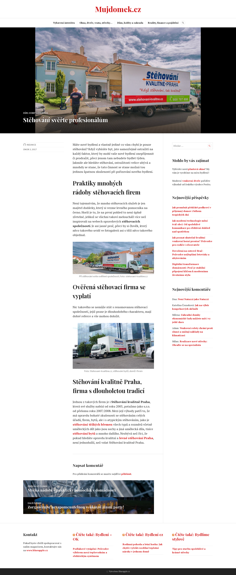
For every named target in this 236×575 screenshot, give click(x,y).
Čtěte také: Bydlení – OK (92, 536)
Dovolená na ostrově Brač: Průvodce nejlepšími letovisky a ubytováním (190, 254)
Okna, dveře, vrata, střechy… (95, 22)
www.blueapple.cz (37, 550)
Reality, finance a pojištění (163, 22)
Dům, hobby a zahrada (130, 22)
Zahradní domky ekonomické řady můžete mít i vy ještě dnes (191, 318)
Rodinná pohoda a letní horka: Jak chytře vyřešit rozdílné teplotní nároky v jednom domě (142, 548)
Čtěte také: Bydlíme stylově (190, 536)
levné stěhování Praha (136, 438)
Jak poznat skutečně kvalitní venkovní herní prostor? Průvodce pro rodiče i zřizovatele (192, 241)
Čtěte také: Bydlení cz (144, 534)
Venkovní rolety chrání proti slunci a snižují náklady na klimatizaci (192, 331)
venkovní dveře (191, 180)
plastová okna (196, 169)
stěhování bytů (84, 433)
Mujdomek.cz (118, 9)
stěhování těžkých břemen (92, 424)
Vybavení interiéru (64, 22)
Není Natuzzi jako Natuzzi (193, 299)
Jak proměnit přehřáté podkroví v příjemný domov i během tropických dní (191, 211)
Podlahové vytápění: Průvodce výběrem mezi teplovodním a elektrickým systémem (91, 552)
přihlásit (126, 474)
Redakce (31, 145)
